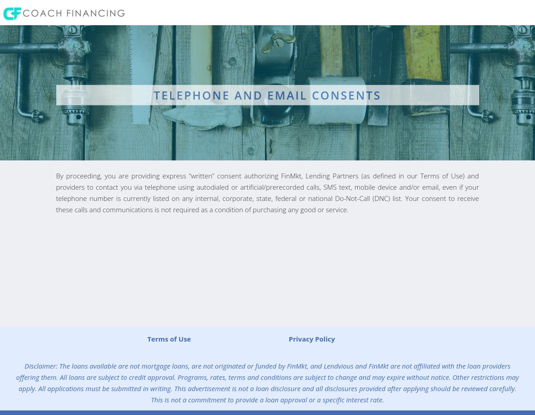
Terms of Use (169, 338)
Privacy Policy (312, 338)
